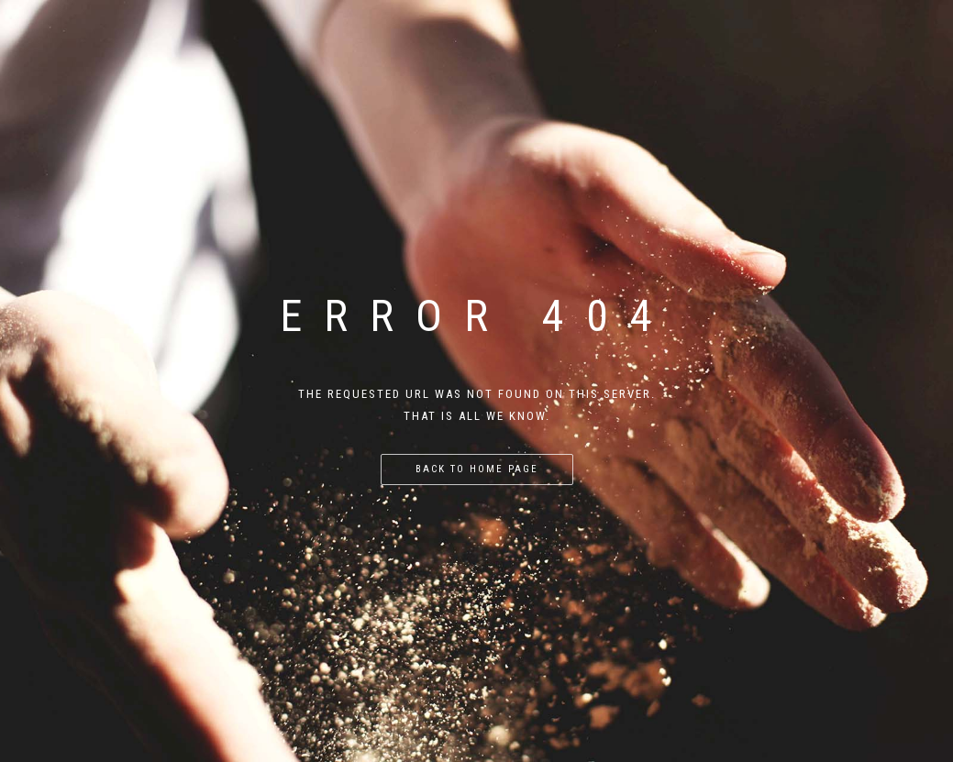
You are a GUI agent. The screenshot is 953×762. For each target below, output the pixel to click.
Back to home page (477, 469)
